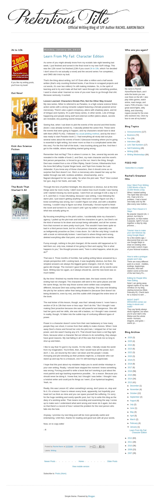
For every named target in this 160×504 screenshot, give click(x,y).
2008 (130, 449)
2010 (130, 446)
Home (81, 461)
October (133, 393)
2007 (130, 453)
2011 (130, 442)
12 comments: (80, 446)
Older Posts (112, 461)
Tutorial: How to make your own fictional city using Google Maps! (136, 232)
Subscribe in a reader (134, 168)
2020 (130, 356)
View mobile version (80, 466)
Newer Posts (49, 461)
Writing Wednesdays (136, 154)
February (134, 423)
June (132, 408)
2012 (130, 438)
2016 (130, 371)
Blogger (91, 496)
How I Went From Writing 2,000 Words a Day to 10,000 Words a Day (138, 187)
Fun (129, 138)
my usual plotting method (87, 133)
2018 (130, 364)
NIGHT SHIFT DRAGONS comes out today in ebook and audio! (136, 303)
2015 (130, 375)
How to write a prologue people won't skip (137, 258)
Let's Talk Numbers (135, 145)
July (132, 404)
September (135, 397)
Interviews (131, 141)
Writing (53, 450)
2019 (130, 360)
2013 (130, 382)
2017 (130, 367)
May (132, 412)
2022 (130, 352)
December (135, 386)
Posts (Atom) (60, 473)
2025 (130, 341)
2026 (130, 337)
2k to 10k (94, 68)
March (133, 419)
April (132, 416)
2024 (130, 345)
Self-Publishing (133, 148)
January (133, 427)
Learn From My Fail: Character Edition (74, 56)
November (135, 389)
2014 (130, 379)
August (133, 401)
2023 (130, 349)
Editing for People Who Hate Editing (137, 279)
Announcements (134, 132)
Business (131, 135)
